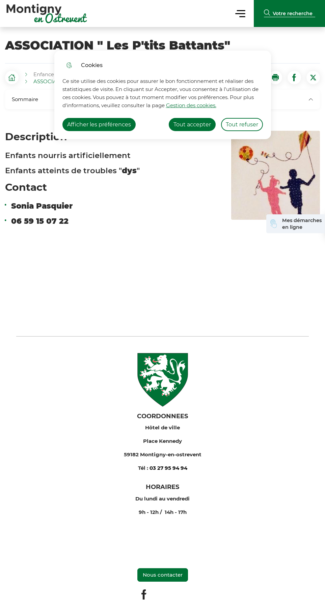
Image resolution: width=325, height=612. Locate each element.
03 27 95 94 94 (168, 468)
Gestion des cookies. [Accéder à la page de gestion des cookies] (191, 105)
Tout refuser (242, 124)
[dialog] (162, 95)
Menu (240, 13)
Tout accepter (192, 124)
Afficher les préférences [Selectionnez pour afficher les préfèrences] (99, 124)
